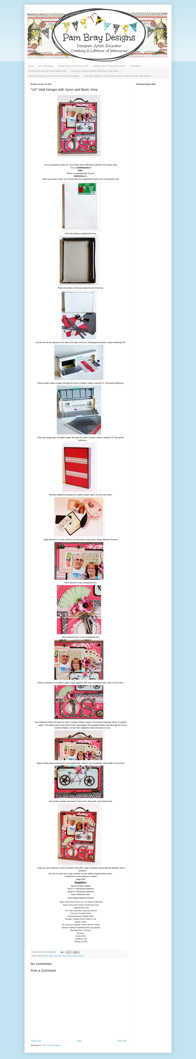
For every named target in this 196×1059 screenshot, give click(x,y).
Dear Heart (62, 956)
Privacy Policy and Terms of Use (73, 66)
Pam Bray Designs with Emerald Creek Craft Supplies (53, 76)
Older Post (122, 1041)
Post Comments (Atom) (51, 1045)
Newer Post (36, 1041)
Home (31, 66)
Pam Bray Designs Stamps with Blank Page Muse (95, 71)
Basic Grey (53, 956)
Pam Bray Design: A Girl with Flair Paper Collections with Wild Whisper (117, 76)
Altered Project (43, 956)
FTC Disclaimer (45, 66)
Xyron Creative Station (75, 956)
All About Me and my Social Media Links (47, 71)
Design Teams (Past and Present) (109, 66)
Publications (135, 66)
